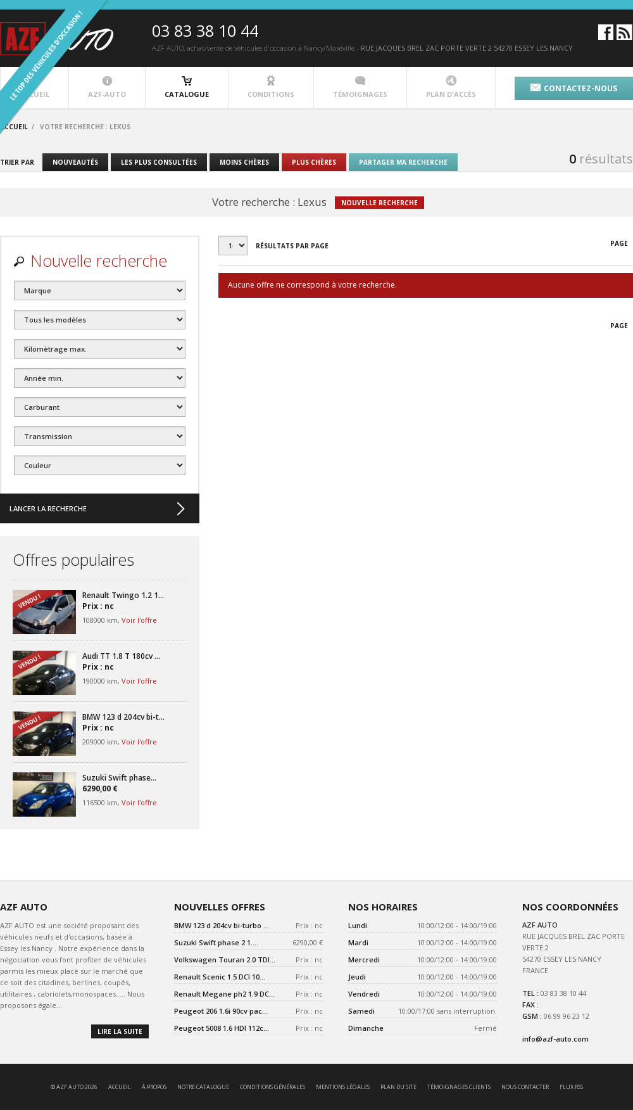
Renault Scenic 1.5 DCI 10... (219, 976)
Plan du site (398, 1087)
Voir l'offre (139, 620)
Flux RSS (571, 1087)
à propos (154, 1087)
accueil (119, 1087)
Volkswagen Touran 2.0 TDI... (224, 959)
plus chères (314, 162)
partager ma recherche (403, 162)
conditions (271, 87)
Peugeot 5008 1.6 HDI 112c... (221, 1028)
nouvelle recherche (379, 202)
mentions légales (343, 1087)
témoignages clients (459, 1087)
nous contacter (525, 1087)
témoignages (360, 87)
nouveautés (75, 162)
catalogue (187, 87)
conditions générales (272, 1087)
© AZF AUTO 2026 (74, 1087)
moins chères (244, 162)
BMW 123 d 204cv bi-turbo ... (221, 925)
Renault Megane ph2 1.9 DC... (224, 993)
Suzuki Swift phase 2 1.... (216, 942)
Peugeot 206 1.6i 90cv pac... (221, 1011)
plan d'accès (451, 87)
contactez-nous (573, 88)
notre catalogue (203, 1087)
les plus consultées (159, 162)
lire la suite (119, 1031)
